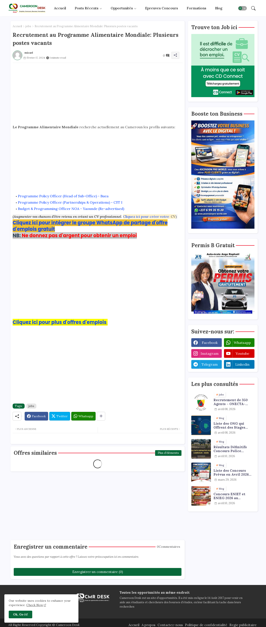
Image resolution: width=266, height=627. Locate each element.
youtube (242, 353)
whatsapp (242, 342)
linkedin (242, 364)
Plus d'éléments (168, 453)
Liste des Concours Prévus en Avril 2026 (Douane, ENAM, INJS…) (233, 473)
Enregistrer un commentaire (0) (97, 572)
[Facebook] (36, 416)
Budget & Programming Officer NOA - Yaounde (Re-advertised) (71, 208)
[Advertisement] (98, 93)
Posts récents (86, 8)
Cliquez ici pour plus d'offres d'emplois (60, 322)
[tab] (60, 8)
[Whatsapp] (83, 416)
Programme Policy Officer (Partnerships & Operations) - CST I (70, 202)
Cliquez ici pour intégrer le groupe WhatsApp (68, 222)
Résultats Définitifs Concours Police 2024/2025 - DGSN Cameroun (230, 449)
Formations (196, 8)
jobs (28, 26)
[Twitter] (59, 416)
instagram (210, 353)
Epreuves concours (161, 8)
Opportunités (122, 8)
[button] (242, 8)
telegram (210, 364)
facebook (210, 342)
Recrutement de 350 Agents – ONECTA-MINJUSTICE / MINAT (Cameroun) (232, 402)
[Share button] (101, 416)
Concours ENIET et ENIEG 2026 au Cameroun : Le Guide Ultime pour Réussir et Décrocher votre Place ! (233, 496)
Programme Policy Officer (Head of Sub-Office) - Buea (63, 196)
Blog (218, 8)
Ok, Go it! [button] (20, 614)
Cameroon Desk (67, 625)
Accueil (60, 8)
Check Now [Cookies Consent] (34, 605)
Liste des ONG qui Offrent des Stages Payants (229, 425)
